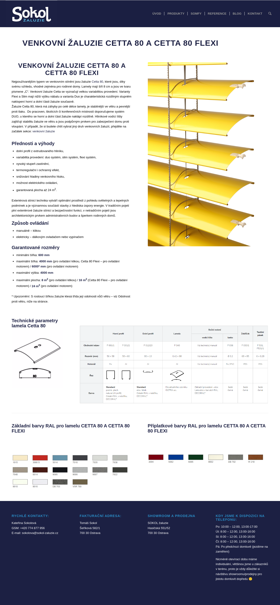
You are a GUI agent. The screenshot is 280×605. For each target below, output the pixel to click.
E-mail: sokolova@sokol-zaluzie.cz (35, 533)
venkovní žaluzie (44, 131)
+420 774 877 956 (32, 528)
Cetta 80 (97, 81)
